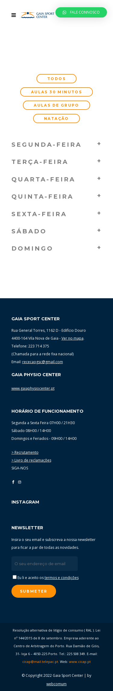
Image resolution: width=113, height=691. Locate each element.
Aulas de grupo (56, 105)
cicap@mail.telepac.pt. (40, 661)
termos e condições (62, 577)
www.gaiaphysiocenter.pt (33, 388)
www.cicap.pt (80, 661)
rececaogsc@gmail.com (42, 361)
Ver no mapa (72, 338)
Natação (56, 118)
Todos (56, 78)
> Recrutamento (25, 452)
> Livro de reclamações (31, 460)
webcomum (56, 683)
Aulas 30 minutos (56, 92)
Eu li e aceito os (46, 577)
